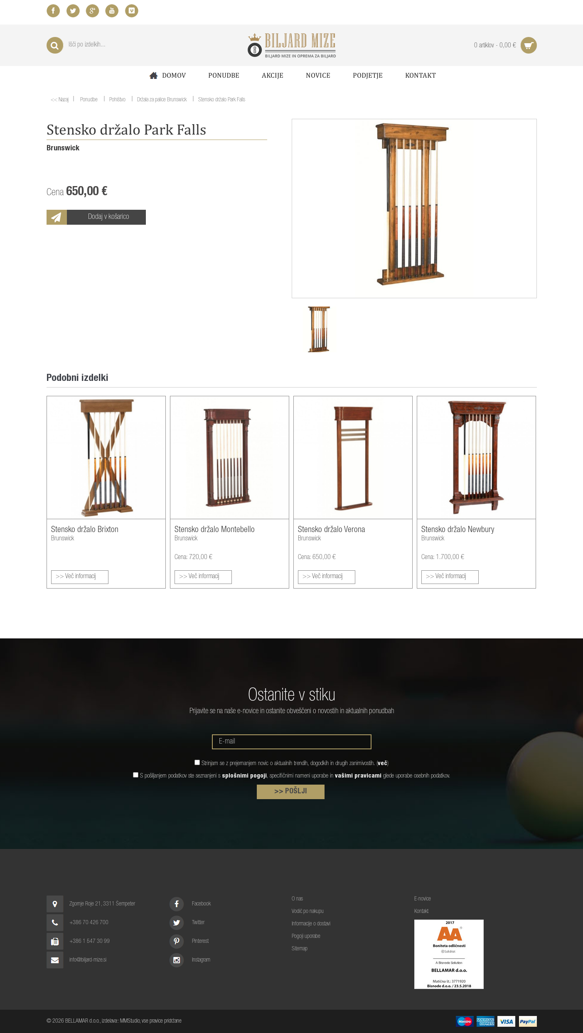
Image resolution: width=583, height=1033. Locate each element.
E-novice (422, 899)
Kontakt (420, 75)
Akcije (272, 75)
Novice (318, 75)
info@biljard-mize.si (87, 960)
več (382, 764)
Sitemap (299, 949)
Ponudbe (223, 75)
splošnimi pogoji (244, 776)
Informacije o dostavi (311, 924)
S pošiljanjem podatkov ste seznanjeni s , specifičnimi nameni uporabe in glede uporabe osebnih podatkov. (295, 776)
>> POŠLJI (290, 791)
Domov (167, 75)
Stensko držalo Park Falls (221, 100)
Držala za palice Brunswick (162, 100)
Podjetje (368, 75)
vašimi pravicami (358, 776)
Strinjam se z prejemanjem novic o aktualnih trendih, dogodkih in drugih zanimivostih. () (295, 764)
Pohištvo (117, 100)
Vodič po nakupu (308, 912)
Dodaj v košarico (108, 217)
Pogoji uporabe (306, 937)
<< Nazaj (60, 100)
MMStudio (130, 1021)
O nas (297, 899)
